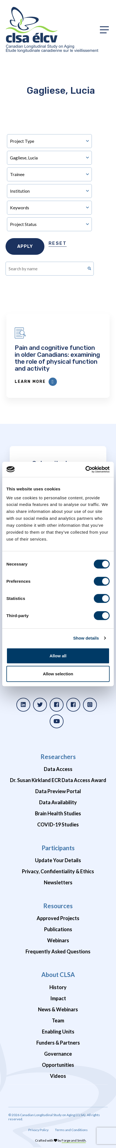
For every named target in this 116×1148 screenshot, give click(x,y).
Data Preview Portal (58, 791)
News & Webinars (58, 1009)
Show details (86, 638)
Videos (58, 1076)
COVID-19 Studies (58, 824)
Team (58, 1020)
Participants (58, 848)
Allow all (58, 655)
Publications (58, 929)
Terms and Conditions (71, 1130)
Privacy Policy (38, 1130)
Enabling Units (58, 1032)
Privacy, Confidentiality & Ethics (58, 871)
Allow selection (58, 673)
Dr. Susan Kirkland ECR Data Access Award (58, 780)
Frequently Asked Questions (58, 951)
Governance (58, 1054)
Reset (58, 243)
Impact (58, 998)
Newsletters (58, 882)
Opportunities (58, 1065)
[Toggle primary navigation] (104, 30)
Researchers (58, 756)
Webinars (58, 940)
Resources (58, 906)
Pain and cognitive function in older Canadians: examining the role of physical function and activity (57, 358)
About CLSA (58, 974)
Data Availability (58, 802)
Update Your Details (58, 860)
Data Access (58, 769)
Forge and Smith (74, 1140)
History (58, 987)
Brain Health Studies (58, 813)
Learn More (36, 382)
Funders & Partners (58, 1043)
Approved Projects (58, 918)
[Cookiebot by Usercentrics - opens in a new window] (85, 469)
